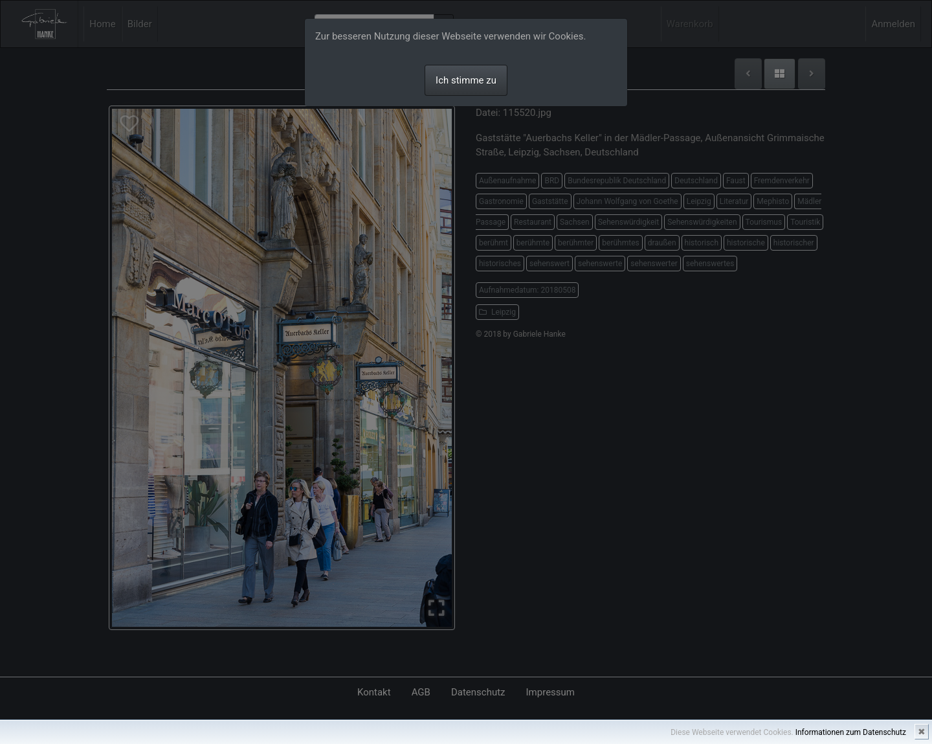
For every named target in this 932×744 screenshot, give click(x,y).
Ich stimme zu (466, 80)
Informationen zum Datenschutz (850, 732)
